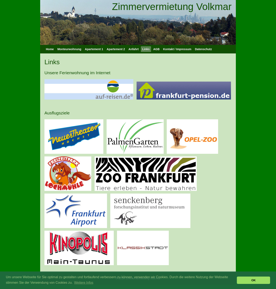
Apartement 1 (94, 49)
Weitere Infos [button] (83, 282)
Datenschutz (203, 49)
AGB (156, 49)
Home (50, 49)
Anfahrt (133, 49)
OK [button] (253, 280)
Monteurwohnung (69, 49)
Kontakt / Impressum (177, 49)
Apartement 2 (116, 49)
